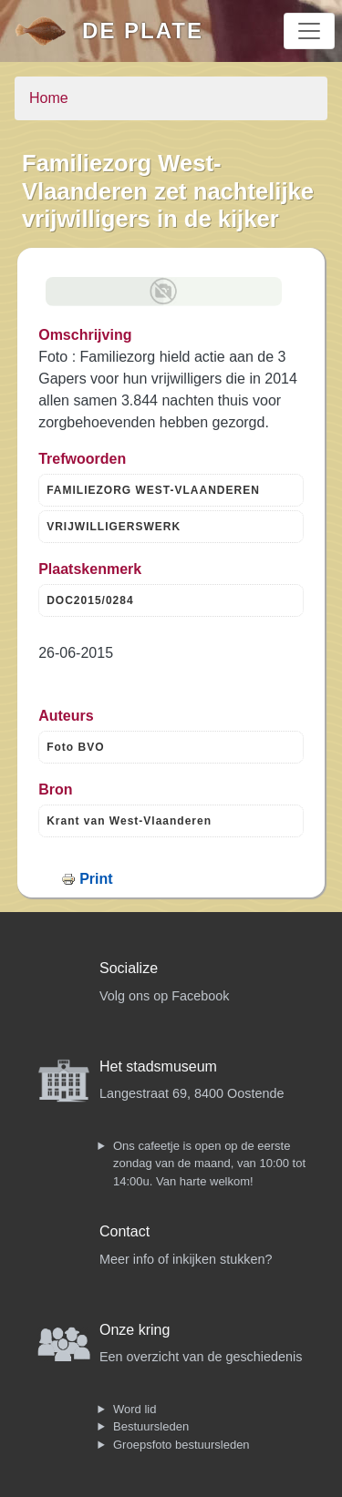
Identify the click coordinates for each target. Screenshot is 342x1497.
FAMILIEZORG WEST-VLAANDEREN (153, 490)
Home (48, 98)
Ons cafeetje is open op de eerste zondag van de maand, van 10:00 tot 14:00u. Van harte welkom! (209, 1163)
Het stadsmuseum (158, 1066)
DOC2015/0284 (90, 600)
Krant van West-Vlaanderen (129, 821)
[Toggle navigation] (309, 31)
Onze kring (134, 1330)
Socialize (128, 968)
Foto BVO (75, 747)
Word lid (134, 1409)
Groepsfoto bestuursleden (181, 1444)
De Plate (142, 30)
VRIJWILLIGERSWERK (114, 526)
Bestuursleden (151, 1426)
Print (95, 879)
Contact (124, 1231)
